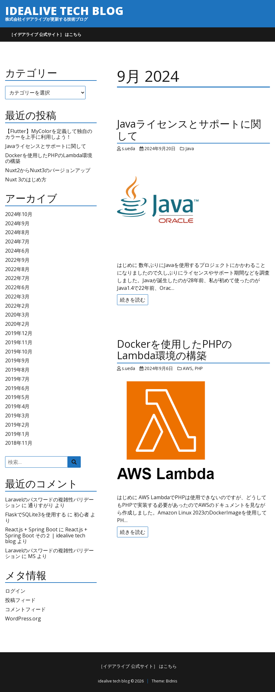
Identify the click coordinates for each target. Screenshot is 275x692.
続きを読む (132, 299)
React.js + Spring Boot (31, 529)
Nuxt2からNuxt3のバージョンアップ (47, 170)
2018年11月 (18, 442)
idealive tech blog (64, 10)
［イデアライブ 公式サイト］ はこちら (45, 34)
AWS (187, 368)
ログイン (15, 590)
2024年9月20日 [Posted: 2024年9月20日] (159, 148)
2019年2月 (17, 424)
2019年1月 (17, 433)
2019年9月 (17, 360)
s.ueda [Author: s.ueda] (128, 148)
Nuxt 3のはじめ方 (25, 179)
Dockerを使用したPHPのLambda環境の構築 (48, 158)
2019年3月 (17, 415)
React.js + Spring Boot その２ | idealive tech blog (46, 535)
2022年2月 (17, 305)
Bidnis (171, 681)
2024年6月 (17, 250)
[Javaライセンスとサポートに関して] (193, 206)
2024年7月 (17, 241)
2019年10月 (18, 351)
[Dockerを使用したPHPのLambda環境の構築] (193, 432)
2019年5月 (17, 397)
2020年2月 (17, 323)
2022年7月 (17, 278)
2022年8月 (17, 269)
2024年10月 (18, 214)
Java (189, 148)
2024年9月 (17, 223)
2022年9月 (17, 259)
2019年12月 (18, 333)
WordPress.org (23, 618)
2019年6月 (17, 388)
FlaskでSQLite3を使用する (35, 514)
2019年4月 (17, 406)
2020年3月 (17, 314)
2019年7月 (17, 378)
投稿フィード (20, 600)
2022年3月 (17, 296)
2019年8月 (17, 369)
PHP (199, 368)
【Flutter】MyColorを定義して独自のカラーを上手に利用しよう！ (48, 134)
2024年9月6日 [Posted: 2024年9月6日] (158, 368)
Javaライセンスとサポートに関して (45, 146)
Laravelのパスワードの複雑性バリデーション (49, 553)
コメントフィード (25, 609)
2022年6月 (17, 287)
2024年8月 (17, 232)
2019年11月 (18, 342)
